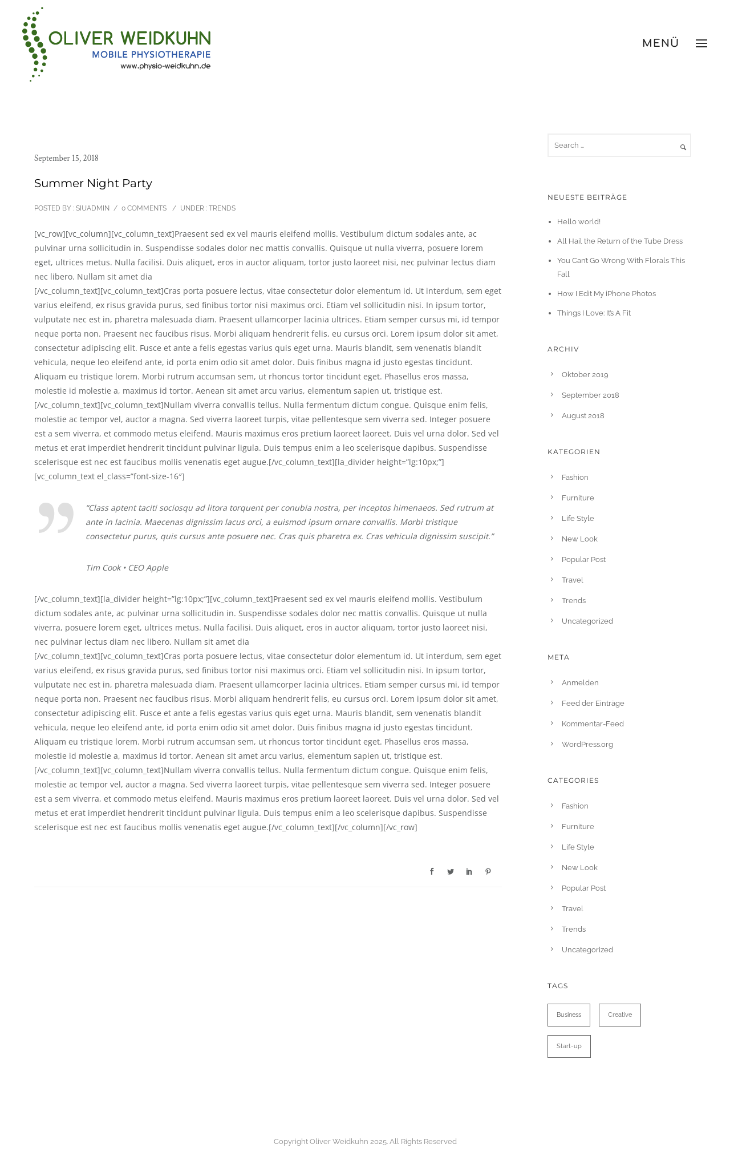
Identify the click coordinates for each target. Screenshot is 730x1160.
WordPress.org (587, 744)
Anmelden (580, 682)
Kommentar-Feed (593, 724)
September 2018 (590, 395)
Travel (572, 580)
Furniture (578, 498)
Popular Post (584, 559)
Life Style (578, 518)
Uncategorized (587, 621)
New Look (580, 539)
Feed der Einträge (593, 703)
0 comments (144, 208)
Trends (221, 208)
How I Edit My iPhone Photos (606, 293)
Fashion (575, 477)
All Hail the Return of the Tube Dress (620, 241)
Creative (620, 1014)
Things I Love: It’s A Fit (594, 313)
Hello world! (579, 221)
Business (569, 1014)
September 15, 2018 (66, 158)
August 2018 (583, 415)
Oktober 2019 (585, 374)
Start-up (569, 1046)
